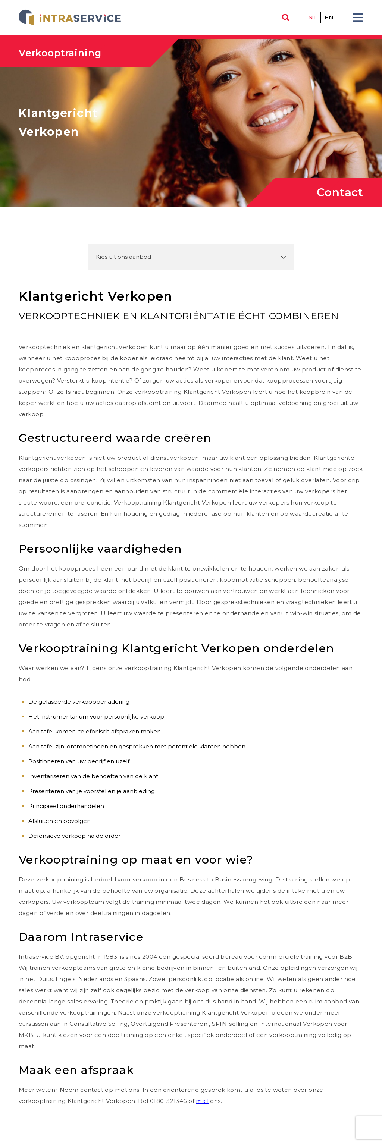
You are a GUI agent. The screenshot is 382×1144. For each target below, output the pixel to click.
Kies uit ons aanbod (123, 256)
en (329, 17)
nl (312, 17)
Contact (340, 192)
